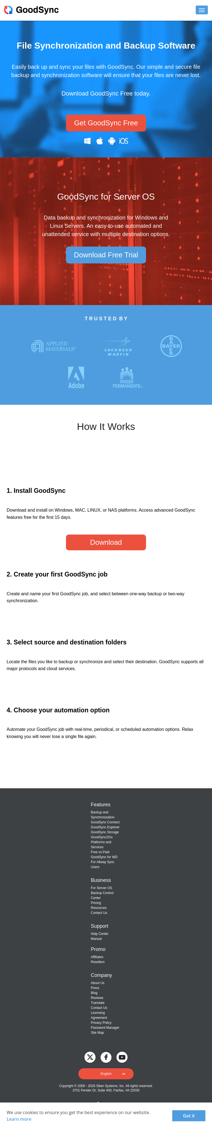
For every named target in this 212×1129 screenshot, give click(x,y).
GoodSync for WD (104, 857)
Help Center (99, 934)
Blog (94, 993)
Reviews (97, 998)
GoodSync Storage (105, 832)
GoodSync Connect (105, 822)
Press (95, 988)
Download (106, 542)
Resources (99, 908)
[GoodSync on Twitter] (90, 1057)
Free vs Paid (100, 852)
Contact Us (99, 913)
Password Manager (105, 1028)
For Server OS (101, 888)
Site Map (97, 1033)
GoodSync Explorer (105, 827)
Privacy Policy (101, 1023)
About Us (97, 983)
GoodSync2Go (102, 837)
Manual (96, 939)
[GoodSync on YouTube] (122, 1057)
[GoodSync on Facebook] (106, 1057)
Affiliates (97, 957)
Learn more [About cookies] (19, 1119)
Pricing (96, 903)
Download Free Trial (106, 255)
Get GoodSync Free (106, 123)
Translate (98, 1003)
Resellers (98, 962)
